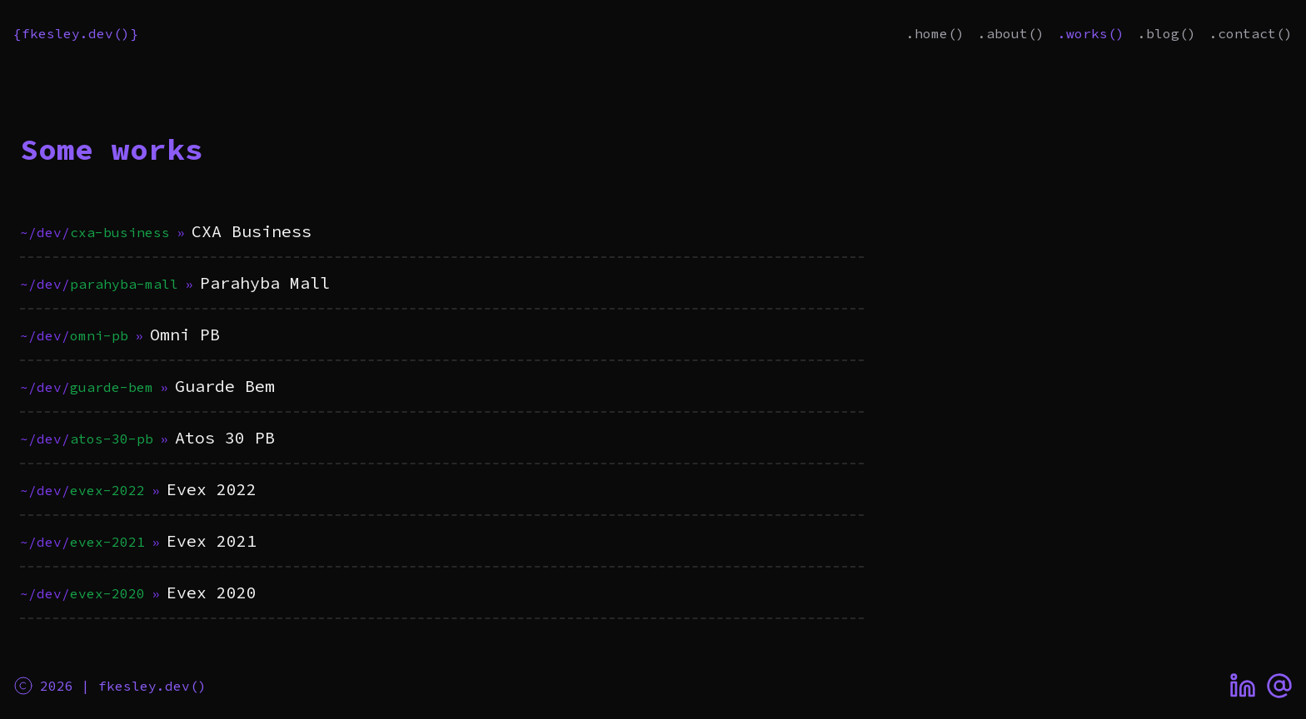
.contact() (1251, 33)
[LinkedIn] (1242, 685)
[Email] (1279, 685)
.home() (935, 33)
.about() (1011, 33)
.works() (1091, 33)
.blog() (1167, 33)
